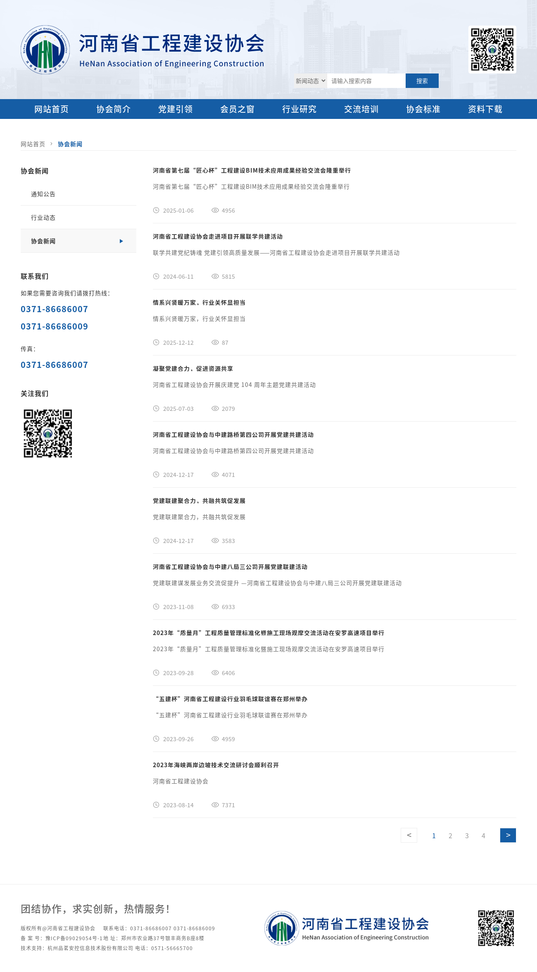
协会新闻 (70, 144)
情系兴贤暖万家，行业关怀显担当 (199, 302)
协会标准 (423, 109)
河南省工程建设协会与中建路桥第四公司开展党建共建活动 (233, 434)
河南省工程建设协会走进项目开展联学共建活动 (218, 236)
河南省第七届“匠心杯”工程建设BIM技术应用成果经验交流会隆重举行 (252, 170)
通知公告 (43, 194)
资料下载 (485, 109)
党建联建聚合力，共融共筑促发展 (199, 500)
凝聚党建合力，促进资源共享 (193, 368)
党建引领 (175, 109)
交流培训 (361, 109)
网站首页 (51, 109)
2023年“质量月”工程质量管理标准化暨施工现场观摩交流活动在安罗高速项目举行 (269, 632)
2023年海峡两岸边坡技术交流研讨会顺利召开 (216, 765)
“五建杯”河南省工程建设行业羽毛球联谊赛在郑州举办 (230, 699)
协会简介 (113, 109)
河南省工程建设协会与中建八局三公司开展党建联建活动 (230, 566)
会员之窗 (237, 109)
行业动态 (43, 217)
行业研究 (299, 109)
